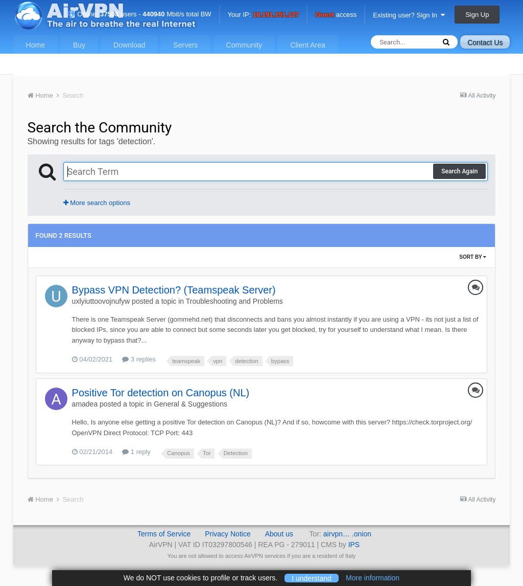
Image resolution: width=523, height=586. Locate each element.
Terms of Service (164, 534)
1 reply (136, 452)
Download (129, 45)
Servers (185, 45)
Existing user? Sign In (409, 15)
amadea (85, 404)
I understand (311, 578)
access (335, 15)
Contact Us (485, 42)
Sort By (472, 257)
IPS (354, 544)
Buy (79, 45)
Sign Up (477, 14)
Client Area (307, 45)
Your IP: (263, 15)
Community (244, 45)
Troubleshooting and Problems (234, 301)
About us (279, 534)
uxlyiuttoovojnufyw (101, 301)
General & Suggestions (190, 404)
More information (372, 578)
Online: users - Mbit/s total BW (139, 14)
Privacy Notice (227, 534)
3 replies (139, 359)
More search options (96, 203)
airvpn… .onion (347, 534)
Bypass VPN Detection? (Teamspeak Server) (174, 290)
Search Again (459, 171)
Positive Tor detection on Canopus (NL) (161, 392)
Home (35, 45)
